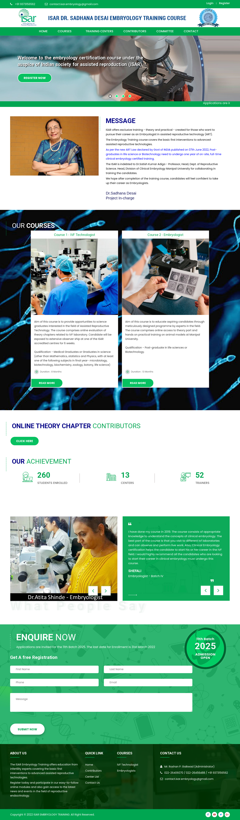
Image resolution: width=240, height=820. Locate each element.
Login (209, 3)
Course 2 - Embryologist (165, 235)
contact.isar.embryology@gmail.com (74, 4)
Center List (92, 777)
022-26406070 (173, 773)
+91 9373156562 (25, 4)
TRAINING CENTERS (99, 31)
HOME (43, 31)
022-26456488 (195, 773)
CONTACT (191, 31)
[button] (110, 96)
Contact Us (92, 783)
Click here (24, 441)
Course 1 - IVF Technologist (74, 235)
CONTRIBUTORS (134, 31)
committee (165, 31)
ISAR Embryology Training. (52, 814)
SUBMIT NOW (27, 729)
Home (89, 765)
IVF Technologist (127, 765)
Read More (47, 383)
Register (224, 3)
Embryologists (126, 771)
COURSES (67, 31)
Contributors (93, 771)
